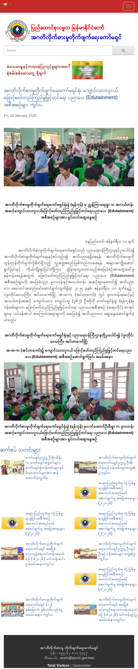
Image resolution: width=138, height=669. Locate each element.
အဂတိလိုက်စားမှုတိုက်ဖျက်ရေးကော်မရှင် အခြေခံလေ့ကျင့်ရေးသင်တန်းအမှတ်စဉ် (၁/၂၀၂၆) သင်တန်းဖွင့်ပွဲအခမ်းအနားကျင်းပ (118, 609)
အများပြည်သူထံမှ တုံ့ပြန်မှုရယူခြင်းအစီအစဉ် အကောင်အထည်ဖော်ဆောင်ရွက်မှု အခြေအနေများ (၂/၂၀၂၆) (117, 493)
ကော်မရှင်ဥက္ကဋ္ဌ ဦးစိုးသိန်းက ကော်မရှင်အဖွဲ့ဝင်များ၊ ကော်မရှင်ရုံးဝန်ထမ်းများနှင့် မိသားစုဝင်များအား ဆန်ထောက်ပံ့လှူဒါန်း (44, 467)
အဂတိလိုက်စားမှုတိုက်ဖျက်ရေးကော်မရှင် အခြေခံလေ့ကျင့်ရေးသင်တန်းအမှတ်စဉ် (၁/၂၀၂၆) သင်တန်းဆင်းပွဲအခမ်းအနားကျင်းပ (45, 553)
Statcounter (82, 665)
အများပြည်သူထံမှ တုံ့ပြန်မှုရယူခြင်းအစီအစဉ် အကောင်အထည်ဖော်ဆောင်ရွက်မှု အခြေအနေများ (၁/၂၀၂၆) (117, 579)
